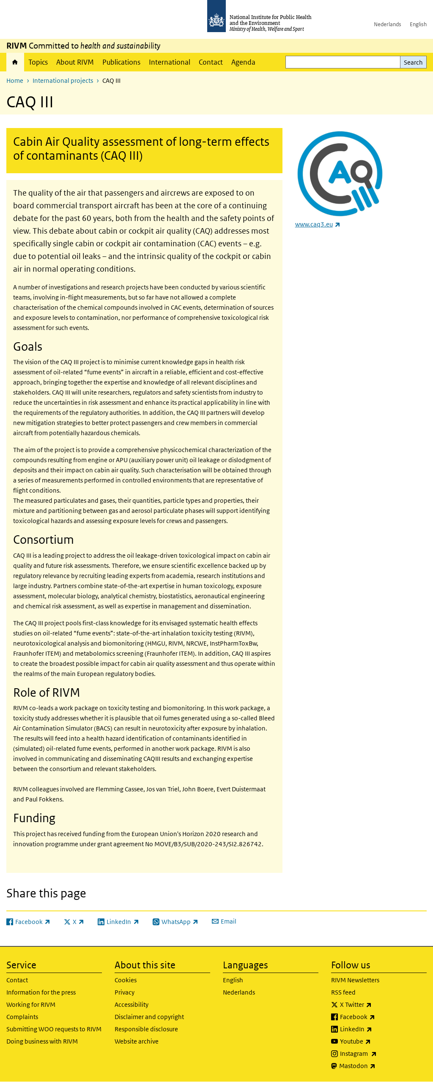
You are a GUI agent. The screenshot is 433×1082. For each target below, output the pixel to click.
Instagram (380, 1054)
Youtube (377, 1041)
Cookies (126, 980)
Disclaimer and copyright (149, 1017)
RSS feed (343, 992)
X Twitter (378, 1005)
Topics (38, 62)
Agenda (243, 62)
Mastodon (379, 1066)
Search (413, 62)
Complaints (22, 1017)
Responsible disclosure (146, 1029)
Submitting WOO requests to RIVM (53, 1029)
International (169, 62)
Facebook (379, 1017)
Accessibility (131, 1004)
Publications (121, 62)
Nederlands (387, 24)
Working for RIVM (30, 1004)
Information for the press (41, 992)
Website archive (137, 1041)
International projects (63, 80)
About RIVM (75, 62)
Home (15, 62)
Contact (211, 62)
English (418, 24)
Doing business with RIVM (42, 1041)
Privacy (124, 992)
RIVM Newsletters (355, 980)
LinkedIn (378, 1029)
